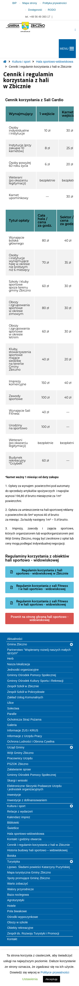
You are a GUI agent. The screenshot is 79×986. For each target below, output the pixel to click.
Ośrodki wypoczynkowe (22, 917)
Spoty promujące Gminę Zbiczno (28, 878)
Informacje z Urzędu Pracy (24, 736)
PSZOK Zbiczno (17, 764)
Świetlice (13, 828)
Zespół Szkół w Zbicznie (23, 686)
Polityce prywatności (55, 972)
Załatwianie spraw (19, 769)
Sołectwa (13, 708)
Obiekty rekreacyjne (20, 927)
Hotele (11, 905)
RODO (52, 9)
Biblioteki (13, 822)
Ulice (10, 702)
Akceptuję (52, 979)
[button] (64, 48)
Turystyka (13, 861)
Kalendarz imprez (18, 817)
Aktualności (14, 639)
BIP (14, 3)
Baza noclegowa (18, 894)
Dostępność (35, 9)
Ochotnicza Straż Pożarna (24, 719)
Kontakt (12, 939)
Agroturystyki (15, 900)
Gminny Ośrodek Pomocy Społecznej (31, 675)
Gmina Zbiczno (17, 644)
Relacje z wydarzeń (20, 811)
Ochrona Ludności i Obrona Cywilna (30, 741)
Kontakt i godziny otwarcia (24, 839)
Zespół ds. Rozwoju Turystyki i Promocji (33, 933)
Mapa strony (29, 3)
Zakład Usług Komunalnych (25, 697)
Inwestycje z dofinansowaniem (27, 800)
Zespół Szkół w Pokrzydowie (25, 692)
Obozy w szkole (17, 922)
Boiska (11, 855)
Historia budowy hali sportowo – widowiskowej (37, 850)
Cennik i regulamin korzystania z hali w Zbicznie (38, 844)
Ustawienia (29, 979)
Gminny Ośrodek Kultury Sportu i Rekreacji (35, 680)
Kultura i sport (21, 61)
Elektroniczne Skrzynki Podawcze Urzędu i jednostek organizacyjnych (34, 787)
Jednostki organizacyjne (23, 669)
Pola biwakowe (17, 911)
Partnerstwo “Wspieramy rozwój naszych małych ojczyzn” (39, 651)
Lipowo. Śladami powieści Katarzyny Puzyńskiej (38, 867)
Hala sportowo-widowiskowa (54, 61)
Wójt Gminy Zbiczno (20, 752)
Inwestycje (14, 794)
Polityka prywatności (55, 3)
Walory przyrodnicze (20, 889)
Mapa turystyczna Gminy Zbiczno (29, 872)
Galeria (12, 725)
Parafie (11, 714)
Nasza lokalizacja (18, 664)
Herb (10, 658)
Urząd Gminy (15, 747)
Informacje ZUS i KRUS (22, 730)
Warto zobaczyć (17, 883)
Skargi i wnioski (17, 780)
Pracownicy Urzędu (20, 758)
